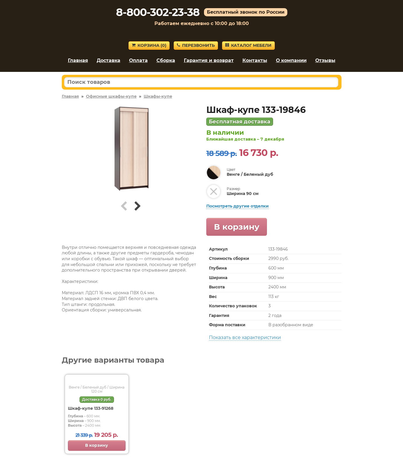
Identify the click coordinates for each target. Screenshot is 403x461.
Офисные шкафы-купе (111, 96)
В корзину (236, 227)
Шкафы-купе (158, 96)
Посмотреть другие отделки (237, 206)
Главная (78, 60)
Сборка (165, 60)
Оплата (138, 60)
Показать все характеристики (245, 337)
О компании (291, 60)
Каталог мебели (248, 45)
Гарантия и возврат (209, 60)
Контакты (254, 60)
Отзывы (325, 60)
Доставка (108, 60)
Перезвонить (196, 45)
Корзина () (149, 45)
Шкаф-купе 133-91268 (90, 408)
